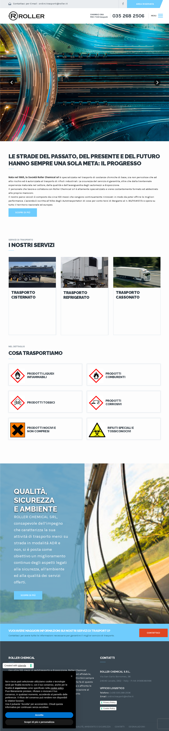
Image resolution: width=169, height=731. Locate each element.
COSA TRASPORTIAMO (35, 353)
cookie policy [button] (57, 688)
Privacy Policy (109, 702)
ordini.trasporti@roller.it (53, 3)
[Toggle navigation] (156, 16)
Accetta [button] (39, 715)
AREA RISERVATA (145, 4)
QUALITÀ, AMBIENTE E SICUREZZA (92, 726)
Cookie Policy (109, 708)
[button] (71, 676)
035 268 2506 (128, 16)
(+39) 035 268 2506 (120, 692)
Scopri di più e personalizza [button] (39, 722)
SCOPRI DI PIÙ (22, 212)
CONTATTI (120, 726)
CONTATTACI (153, 632)
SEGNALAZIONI (137, 726)
